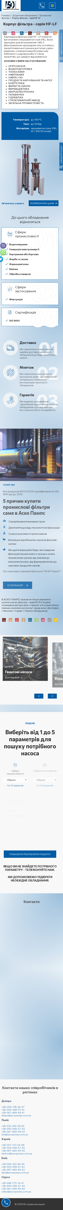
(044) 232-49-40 (44, 5)
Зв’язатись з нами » (13, 203)
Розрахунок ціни (42, 203)
